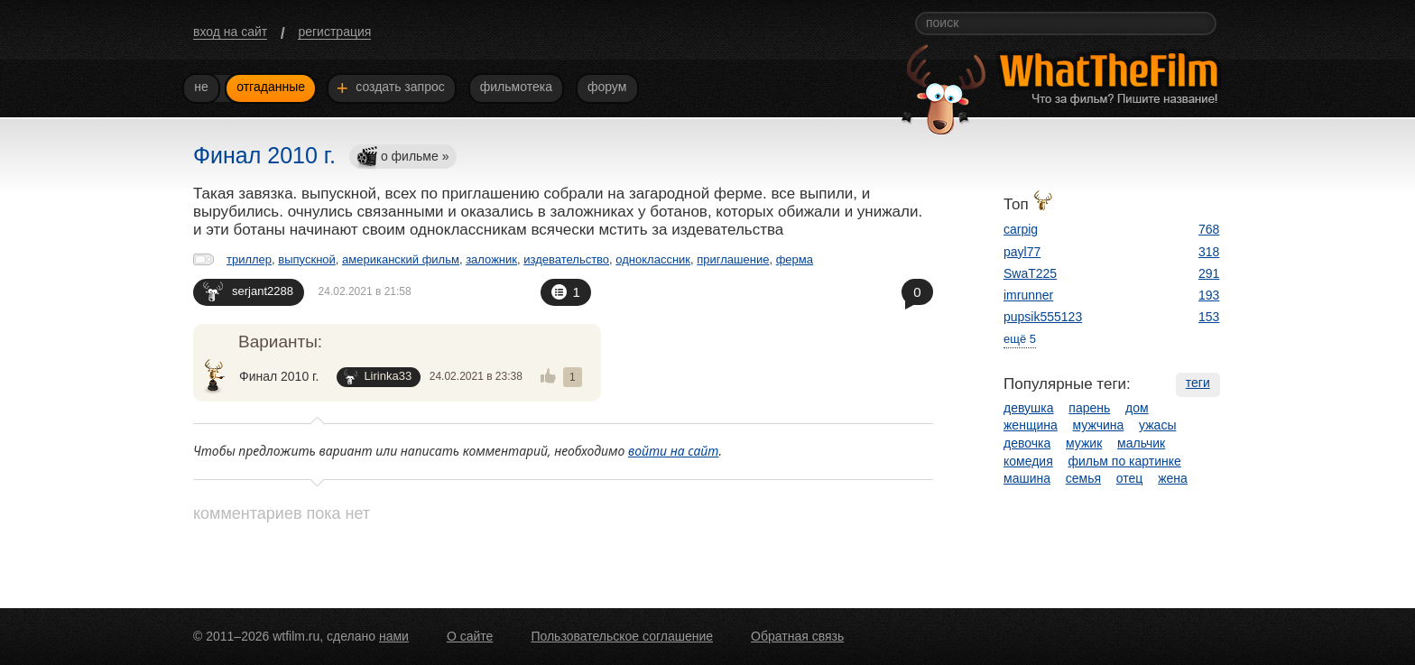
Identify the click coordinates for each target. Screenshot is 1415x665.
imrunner (1028, 295)
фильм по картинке (1124, 461)
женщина (1030, 425)
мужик (1084, 443)
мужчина (1098, 425)
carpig (1020, 229)
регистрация (334, 31)
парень (1089, 408)
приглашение (733, 259)
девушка (1028, 408)
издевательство (566, 259)
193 (1208, 295)
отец (1129, 478)
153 (1208, 316)
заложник (491, 259)
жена (1173, 478)
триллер (249, 259)
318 (1208, 252)
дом (1137, 408)
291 (1208, 273)
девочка (1026, 443)
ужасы (1157, 425)
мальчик (1141, 443)
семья (1083, 478)
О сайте (470, 636)
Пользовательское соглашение (622, 636)
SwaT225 (1030, 273)
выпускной (307, 259)
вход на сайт (230, 31)
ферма (794, 259)
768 (1208, 229)
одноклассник (652, 259)
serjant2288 (248, 291)
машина (1026, 478)
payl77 (1021, 252)
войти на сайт (673, 450)
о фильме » (402, 157)
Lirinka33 (378, 376)
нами (394, 636)
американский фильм (400, 259)
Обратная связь (797, 636)
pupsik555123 (1042, 316)
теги (1198, 382)
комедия (1028, 461)
